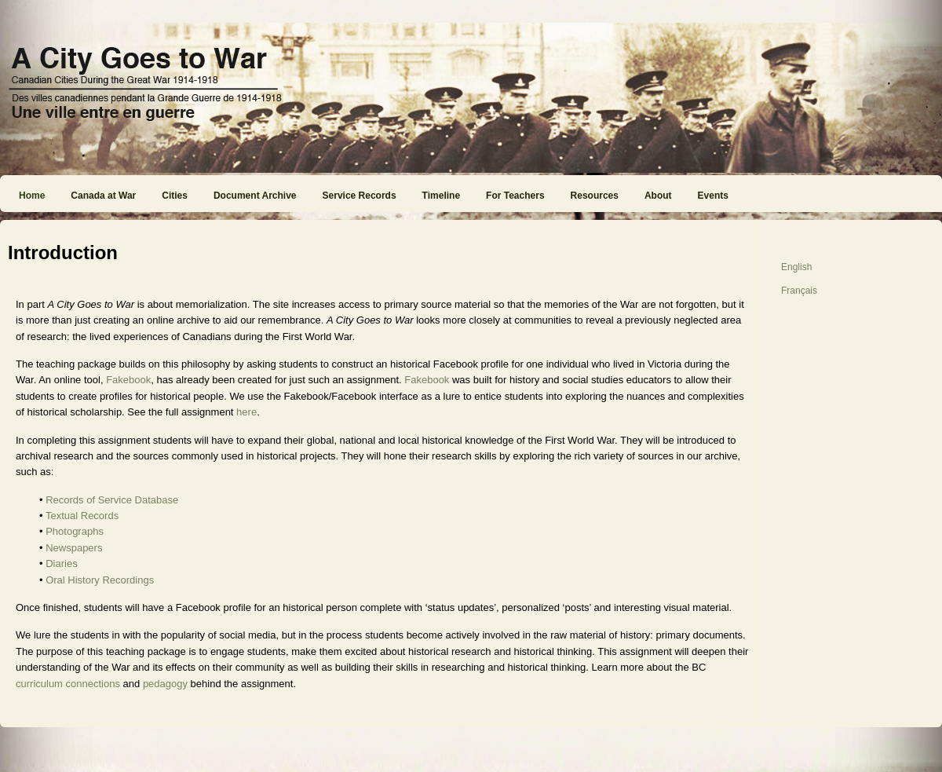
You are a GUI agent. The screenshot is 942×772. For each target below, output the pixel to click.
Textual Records (82, 515)
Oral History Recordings (100, 580)
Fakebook (128, 380)
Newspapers (74, 548)
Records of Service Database (112, 500)
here (245, 412)
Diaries (61, 563)
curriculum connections (68, 684)
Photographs (75, 531)
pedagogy (165, 684)
